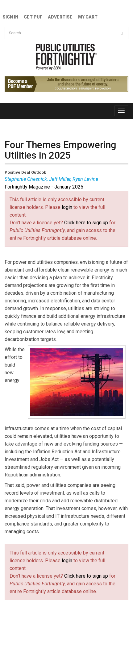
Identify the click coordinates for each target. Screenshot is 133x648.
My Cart (88, 17)
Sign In (10, 17)
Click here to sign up (86, 223)
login (67, 207)
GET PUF (33, 17)
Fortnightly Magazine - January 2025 (44, 187)
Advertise (60, 17)
